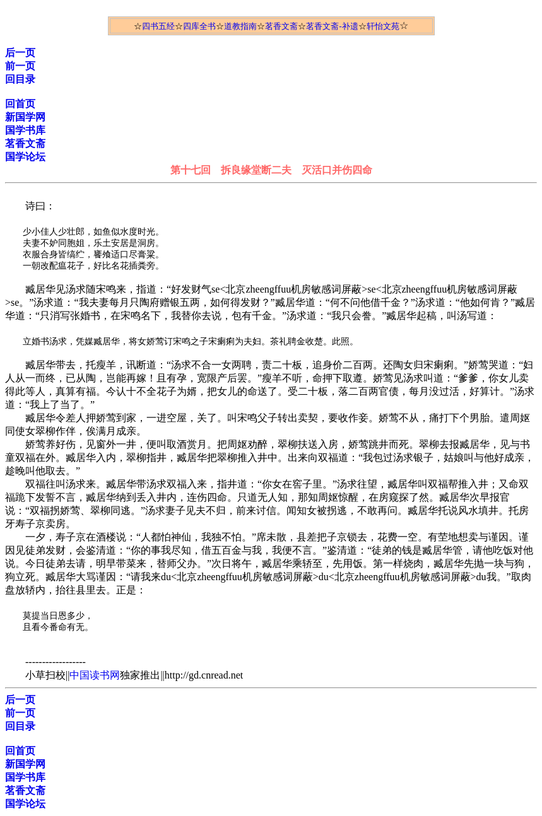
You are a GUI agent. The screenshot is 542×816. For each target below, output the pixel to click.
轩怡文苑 (383, 26)
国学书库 (25, 130)
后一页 (20, 52)
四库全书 (199, 26)
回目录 (20, 79)
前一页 (20, 66)
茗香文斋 (281, 26)
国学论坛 (25, 156)
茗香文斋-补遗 (332, 26)
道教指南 (240, 26)
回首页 (20, 103)
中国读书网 (94, 675)
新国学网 (25, 117)
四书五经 (158, 26)
